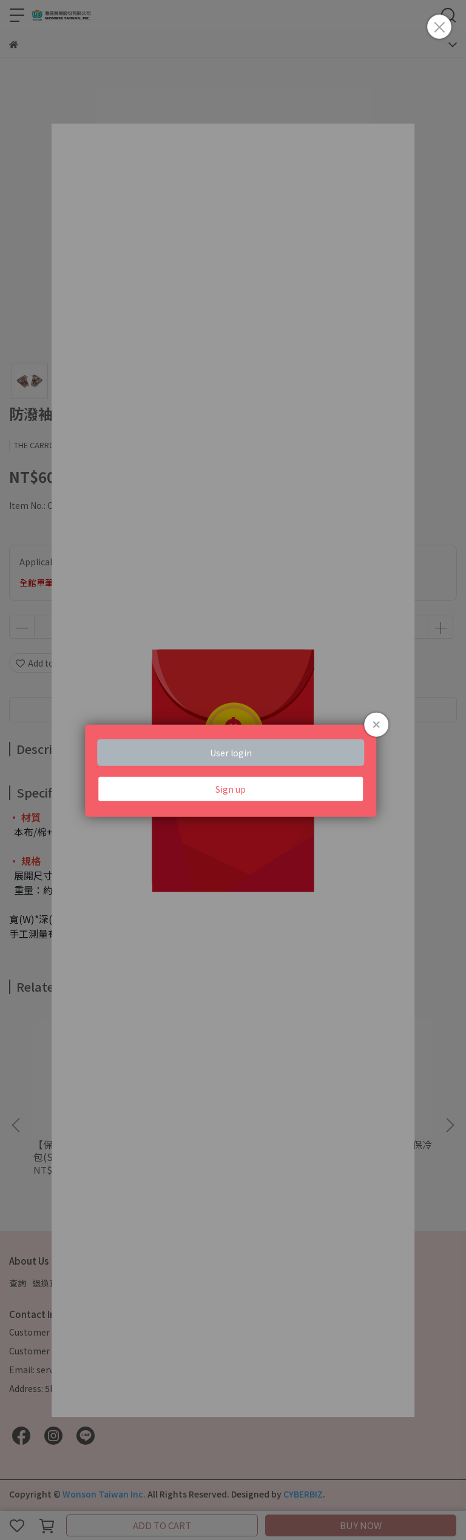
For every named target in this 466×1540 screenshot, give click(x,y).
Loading (233, 770)
